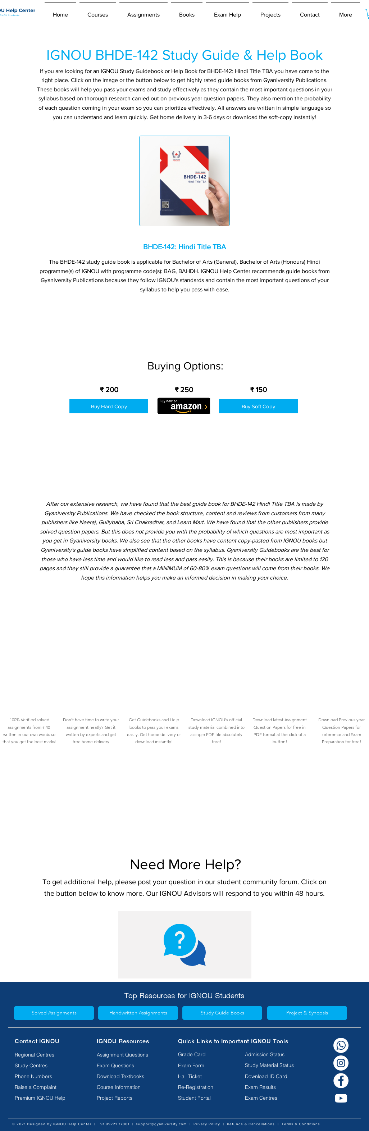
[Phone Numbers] (44, 1076)
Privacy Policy (206, 1124)
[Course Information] (126, 1087)
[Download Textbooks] (126, 1076)
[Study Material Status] (269, 1065)
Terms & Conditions (301, 1124)
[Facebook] (340, 1080)
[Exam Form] (193, 1065)
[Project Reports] (126, 1098)
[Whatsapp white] (340, 1045)
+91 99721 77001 (113, 1124)
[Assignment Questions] (126, 1055)
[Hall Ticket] (193, 1076)
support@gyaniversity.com (161, 1124)
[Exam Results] (260, 1087)
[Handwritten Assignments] (138, 1013)
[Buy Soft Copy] (258, 406)
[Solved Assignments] (54, 1013)
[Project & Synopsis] (307, 1013)
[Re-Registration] (195, 1087)
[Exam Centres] (261, 1098)
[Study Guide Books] (222, 1013)
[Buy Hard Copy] (108, 406)
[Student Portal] (194, 1098)
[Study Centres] (44, 1065)
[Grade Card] (193, 1054)
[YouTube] (340, 1098)
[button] (98, 12)
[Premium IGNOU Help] (44, 1098)
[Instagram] (340, 1063)
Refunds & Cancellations (251, 1124)
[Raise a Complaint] (44, 1087)
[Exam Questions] (126, 1065)
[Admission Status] (264, 1054)
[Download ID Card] (266, 1076)
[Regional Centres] (44, 1055)
